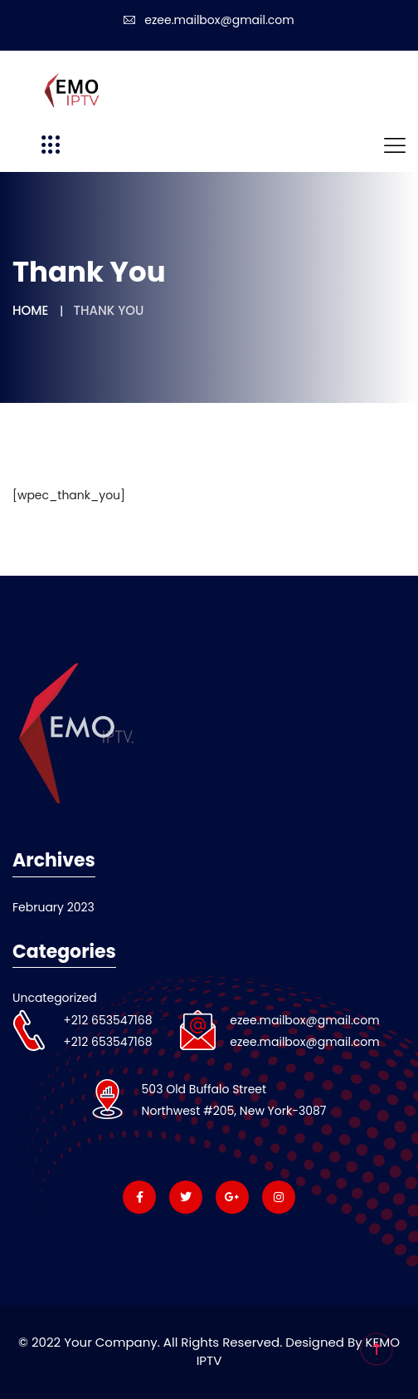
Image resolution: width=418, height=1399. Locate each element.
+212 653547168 (107, 1020)
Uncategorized (54, 997)
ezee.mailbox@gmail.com (209, 20)
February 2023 (53, 907)
